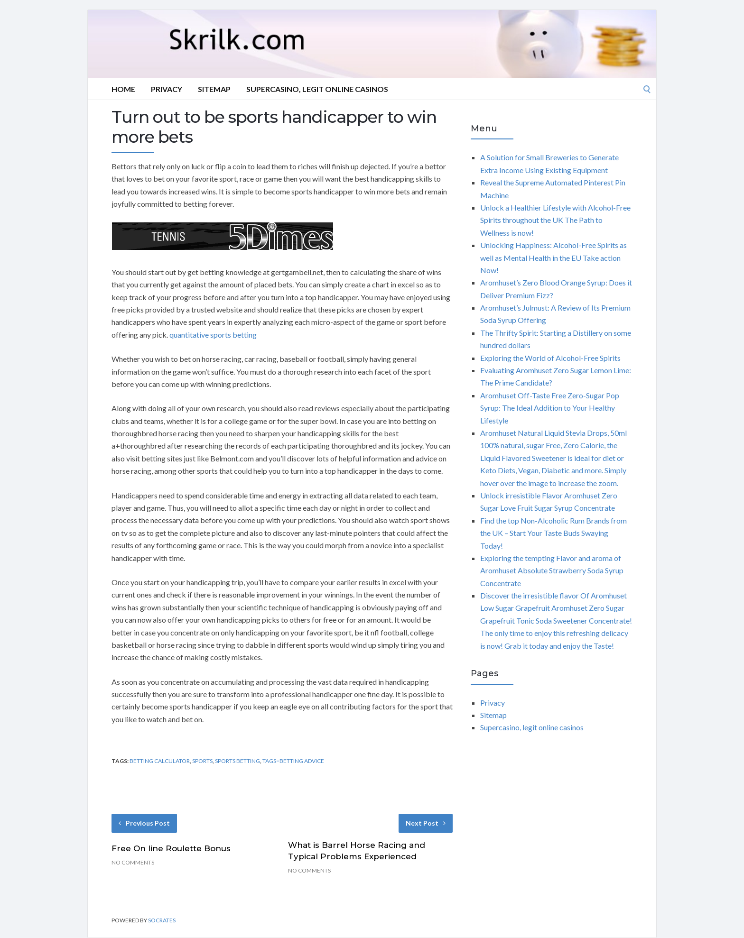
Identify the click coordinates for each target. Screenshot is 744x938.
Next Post (426, 823)
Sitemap (214, 88)
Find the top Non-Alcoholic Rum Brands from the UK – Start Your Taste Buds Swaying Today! (553, 533)
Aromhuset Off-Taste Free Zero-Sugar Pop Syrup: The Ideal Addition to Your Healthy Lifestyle (549, 408)
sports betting (237, 760)
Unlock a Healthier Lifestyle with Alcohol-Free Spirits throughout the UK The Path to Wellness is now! (555, 220)
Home (123, 88)
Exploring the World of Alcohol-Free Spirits (550, 357)
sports (202, 760)
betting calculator (160, 760)
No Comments (133, 862)
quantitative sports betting (213, 334)
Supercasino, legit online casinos (317, 88)
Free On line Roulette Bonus (171, 848)
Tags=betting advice (293, 760)
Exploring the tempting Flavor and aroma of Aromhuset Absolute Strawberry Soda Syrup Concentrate (551, 570)
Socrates (162, 920)
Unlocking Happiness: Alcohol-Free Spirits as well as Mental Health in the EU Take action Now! (553, 257)
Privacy (166, 88)
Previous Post (144, 823)
